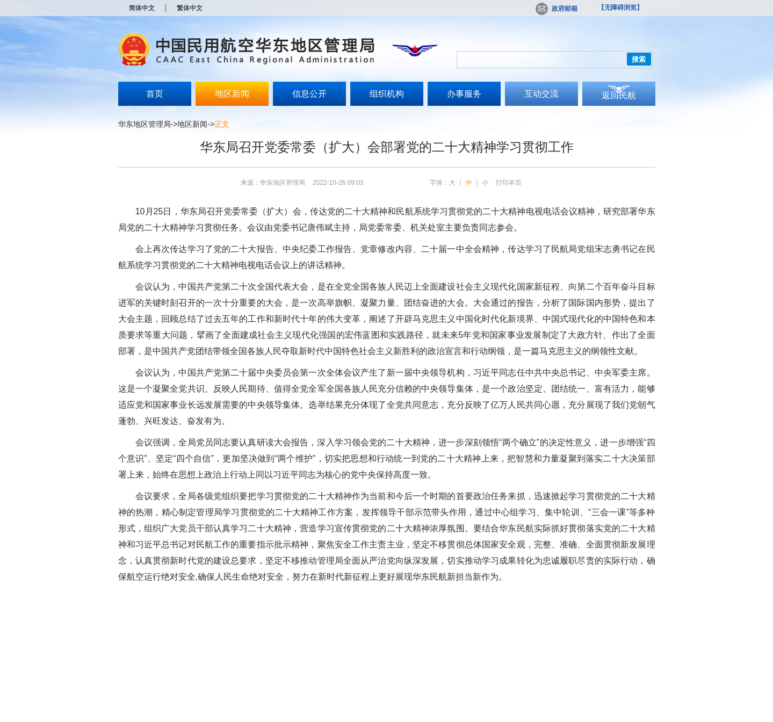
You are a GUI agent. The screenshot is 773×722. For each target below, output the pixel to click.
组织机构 (387, 93)
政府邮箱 (556, 8)
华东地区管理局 (144, 124)
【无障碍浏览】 (620, 7)
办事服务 (464, 93)
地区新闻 (232, 93)
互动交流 (541, 93)
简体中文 (142, 8)
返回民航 (619, 95)
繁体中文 (190, 8)
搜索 (639, 59)
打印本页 (509, 182)
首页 (154, 93)
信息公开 (309, 93)
